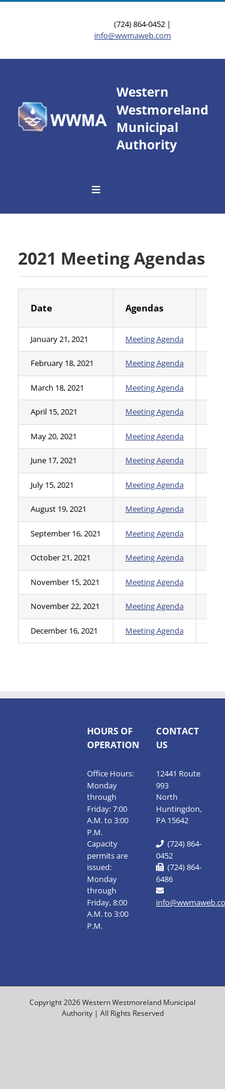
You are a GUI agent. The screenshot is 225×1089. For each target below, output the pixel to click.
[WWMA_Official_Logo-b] (63, 105)
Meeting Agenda (154, 339)
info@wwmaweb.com (132, 35)
